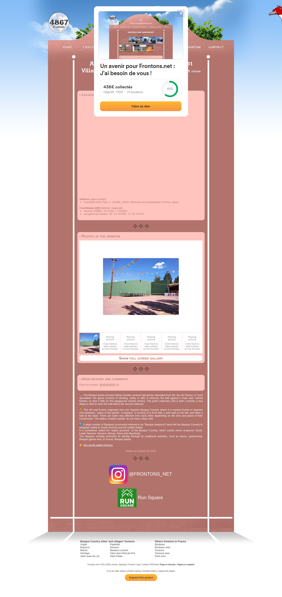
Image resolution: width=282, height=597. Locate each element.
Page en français (167, 564)
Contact (215, 47)
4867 (58, 22)
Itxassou (114, 547)
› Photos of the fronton (99, 236)
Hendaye (85, 553)
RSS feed (154, 564)
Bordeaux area (162, 547)
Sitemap (122, 564)
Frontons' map (134, 564)
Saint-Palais (116, 556)
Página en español (185, 564)
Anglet (83, 544)
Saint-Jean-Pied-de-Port (122, 553)
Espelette (115, 544)
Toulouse (159, 550)
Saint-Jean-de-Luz (89, 556)
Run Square (141, 497)
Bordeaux (160, 544)
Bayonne (84, 547)
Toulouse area (162, 553)
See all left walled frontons (98, 445)
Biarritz (84, 550)
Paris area (160, 556)
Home (67, 47)
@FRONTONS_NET (141, 474)
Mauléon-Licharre (119, 550)
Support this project (141, 577)
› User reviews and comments (103, 379)
